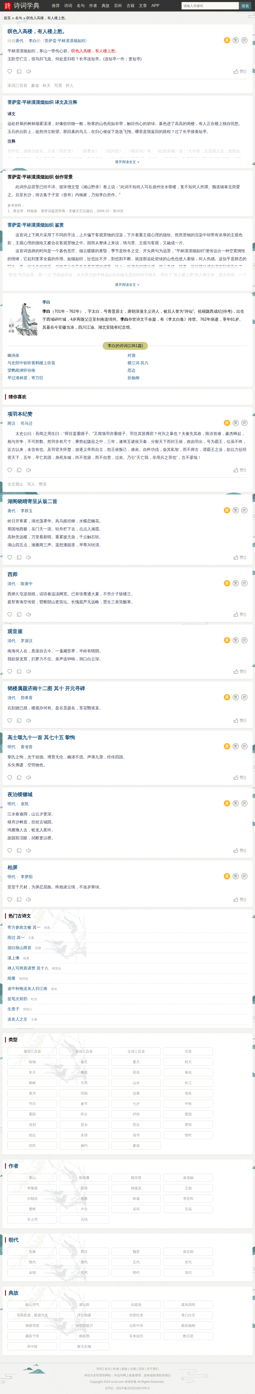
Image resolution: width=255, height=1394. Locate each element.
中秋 (188, 1104)
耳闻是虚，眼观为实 (32, 1315)
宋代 (188, 1262)
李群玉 (27, 511)
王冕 (31, 938)
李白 (33, 41)
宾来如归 (136, 1336)
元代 (84, 1272)
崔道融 (188, 1178)
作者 (93, 5)
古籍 (130, 5)
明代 (11, 747)
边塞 (136, 1093)
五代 (136, 1262)
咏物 (32, 1062)
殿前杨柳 (188, 1326)
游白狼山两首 (19, 948)
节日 (32, 1104)
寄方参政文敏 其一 (23, 927)
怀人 (70, 85)
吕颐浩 (32, 1199)
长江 (188, 1083)
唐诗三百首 (32, 1051)
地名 (188, 1093)
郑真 (47, 927)
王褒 (34, 1019)
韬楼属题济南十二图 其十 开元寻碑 (46, 688)
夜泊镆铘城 (19, 794)
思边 (131, 370)
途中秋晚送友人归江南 (27, 988)
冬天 (32, 1072)
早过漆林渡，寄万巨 (25, 378)
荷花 (136, 1072)
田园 (84, 1093)
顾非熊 (136, 1178)
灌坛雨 (84, 1305)
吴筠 (136, 1209)
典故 (106, 5)
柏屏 (12, 867)
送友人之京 (17, 1019)
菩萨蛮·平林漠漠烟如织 (65, 41)
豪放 (35, 85)
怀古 (84, 1114)
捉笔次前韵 (17, 999)
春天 (84, 1062)
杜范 (34, 999)
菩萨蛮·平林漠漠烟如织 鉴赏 (35, 225)
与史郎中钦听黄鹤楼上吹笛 (31, 363)
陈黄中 (27, 584)
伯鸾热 (136, 1305)
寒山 (32, 1178)
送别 (32, 1125)
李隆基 (32, 1188)
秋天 (47, 85)
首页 (7, 18)
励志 (32, 1135)
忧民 (32, 1146)
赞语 (43, 484)
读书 (136, 1135)
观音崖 (14, 631)
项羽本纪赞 (19, 414)
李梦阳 (27, 877)
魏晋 (136, 1252)
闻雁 (11, 978)
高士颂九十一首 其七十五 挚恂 (41, 737)
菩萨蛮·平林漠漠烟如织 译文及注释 (42, 102)
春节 (84, 1104)
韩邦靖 (23, 978)
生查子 (13, 1009)
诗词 (68, 5)
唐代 (19, 41)
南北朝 (188, 1252)
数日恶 (188, 1336)
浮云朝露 (84, 1315)
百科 (118, 5)
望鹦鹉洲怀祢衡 (21, 370)
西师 (12, 574)
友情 (84, 1135)
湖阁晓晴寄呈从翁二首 (32, 501)
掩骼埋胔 (32, 1326)
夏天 (136, 1062)
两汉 (11, 423)
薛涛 (84, 1188)
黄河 (32, 1093)
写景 (58, 85)
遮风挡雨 (188, 1305)
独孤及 (136, 1188)
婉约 (84, 1146)
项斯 (84, 1199)
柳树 (32, 1083)
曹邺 (32, 1209)
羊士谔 (32, 1219)
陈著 (26, 958)
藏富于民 (32, 1336)
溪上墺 (13, 958)
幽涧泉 (13, 355)
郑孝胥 (27, 698)
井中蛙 (32, 1346)
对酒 (131, 355)
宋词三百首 (17, 85)
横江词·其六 (138, 363)
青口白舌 (188, 1315)
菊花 (188, 1072)
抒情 (136, 1114)
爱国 (188, 1114)
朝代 (13, 1240)
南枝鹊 (84, 1336)
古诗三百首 (136, 1051)
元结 (84, 1219)
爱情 (188, 1125)
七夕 (136, 1104)
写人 (31, 484)
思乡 (84, 1125)
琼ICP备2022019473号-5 (132, 1388)
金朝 (32, 1272)
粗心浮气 (32, 1305)
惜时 (188, 1135)
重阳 (32, 1114)
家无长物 (84, 1346)
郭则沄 (27, 1009)
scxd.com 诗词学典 (123, 1382)
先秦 (32, 1252)
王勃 (188, 1188)
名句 (81, 5)
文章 (143, 5)
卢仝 (84, 1209)
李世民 (188, 1199)
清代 (11, 584)
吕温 (188, 1209)
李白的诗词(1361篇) (125, 346)
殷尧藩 (84, 1178)
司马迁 (27, 423)
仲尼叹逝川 (84, 1326)
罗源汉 (27, 641)
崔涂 (54, 989)
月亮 (84, 1083)
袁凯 (25, 804)
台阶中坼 (136, 1326)
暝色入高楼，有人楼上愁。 (37, 31)
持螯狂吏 (136, 1315)
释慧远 (56, 968)
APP (155, 5)
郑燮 (38, 948)
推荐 (56, 5)
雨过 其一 (15, 937)
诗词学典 (27, 5)
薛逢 (136, 1199)
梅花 (84, 1072)
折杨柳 (133, 378)
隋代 (32, 1262)
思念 (136, 1125)
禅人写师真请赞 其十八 (27, 968)
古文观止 (15, 484)
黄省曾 (27, 747)
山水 (136, 1083)
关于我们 (153, 1369)
